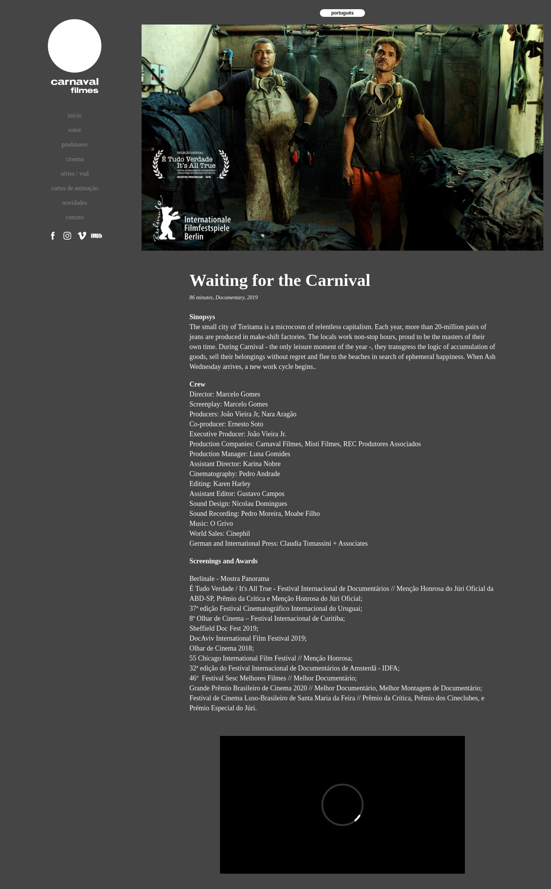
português (342, 13)
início (75, 115)
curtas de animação (74, 188)
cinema (74, 159)
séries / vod (75, 173)
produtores (75, 144)
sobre (75, 130)
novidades (74, 202)
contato (74, 217)
